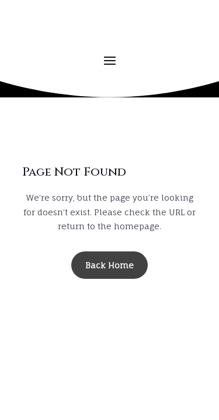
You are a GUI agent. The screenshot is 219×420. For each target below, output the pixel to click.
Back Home (109, 265)
